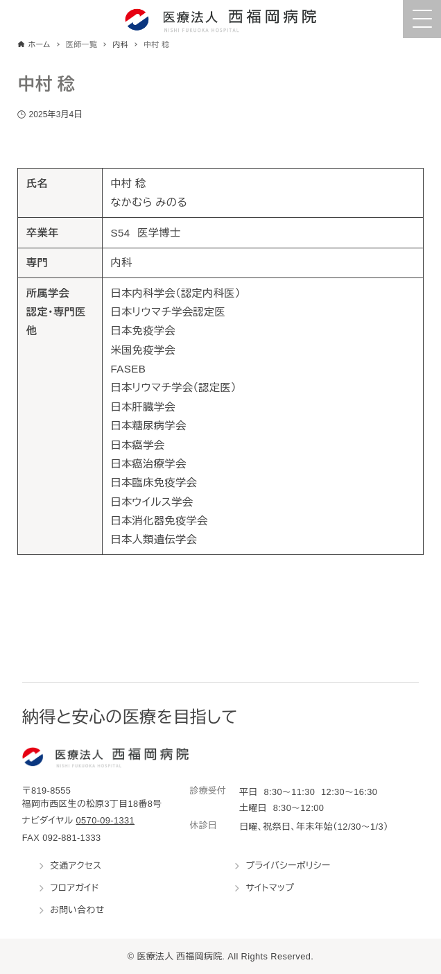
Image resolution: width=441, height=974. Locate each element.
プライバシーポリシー (287, 865)
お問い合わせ (77, 910)
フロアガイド (74, 887)
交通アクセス (75, 865)
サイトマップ (269, 887)
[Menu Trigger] (422, 19)
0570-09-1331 (105, 820)
